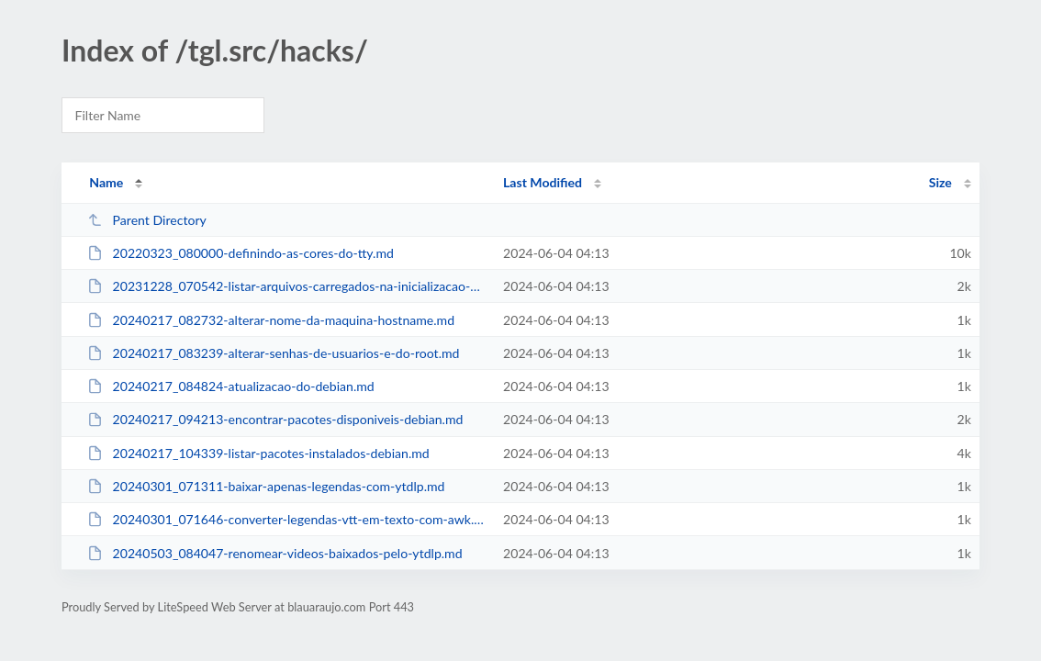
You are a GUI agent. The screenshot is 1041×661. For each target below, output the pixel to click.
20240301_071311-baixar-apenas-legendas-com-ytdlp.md (265, 486)
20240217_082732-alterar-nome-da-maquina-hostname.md (270, 320)
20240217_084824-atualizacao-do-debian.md (231, 386)
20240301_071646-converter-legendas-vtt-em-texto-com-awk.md (287, 519)
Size (940, 182)
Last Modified (542, 182)
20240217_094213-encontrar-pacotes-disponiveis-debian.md (275, 419)
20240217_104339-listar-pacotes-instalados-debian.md (258, 453)
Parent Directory (147, 220)
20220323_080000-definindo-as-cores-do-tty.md (240, 253)
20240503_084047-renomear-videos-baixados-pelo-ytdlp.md (274, 553)
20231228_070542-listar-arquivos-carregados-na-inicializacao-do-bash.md (287, 286)
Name (106, 182)
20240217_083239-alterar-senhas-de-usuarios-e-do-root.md (273, 353)
